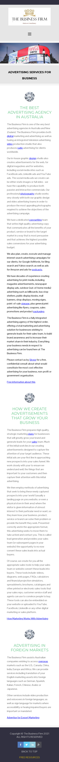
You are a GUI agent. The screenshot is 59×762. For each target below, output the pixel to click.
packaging (38, 311)
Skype (32, 359)
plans (31, 434)
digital (10, 136)
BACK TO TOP (29, 751)
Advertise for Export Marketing (23, 717)
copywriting (35, 219)
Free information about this (21, 382)
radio (20, 148)
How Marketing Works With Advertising (27, 618)
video (10, 144)
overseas (43, 661)
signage (25, 303)
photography (27, 193)
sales (34, 441)
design (32, 158)
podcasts (37, 269)
